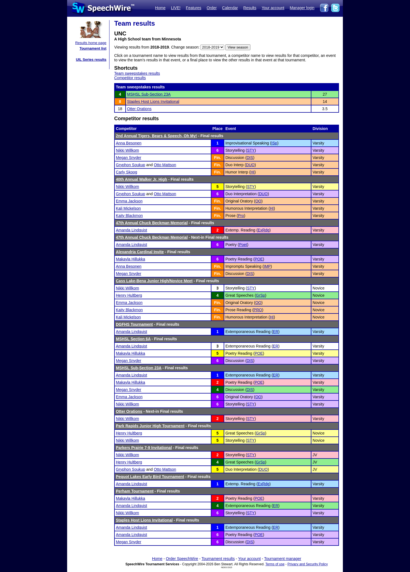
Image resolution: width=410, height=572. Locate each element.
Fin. (217, 157)
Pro (241, 215)
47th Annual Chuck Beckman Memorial (152, 223)
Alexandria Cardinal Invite (140, 252)
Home (160, 8)
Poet (243, 244)
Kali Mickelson (128, 208)
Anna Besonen (128, 143)
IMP (267, 266)
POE (259, 259)
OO (258, 201)
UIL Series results (91, 59)
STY (251, 150)
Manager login (302, 8)
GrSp (260, 295)
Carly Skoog (126, 172)
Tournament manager (282, 558)
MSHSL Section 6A (133, 339)
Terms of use (275, 564)
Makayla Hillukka (130, 259)
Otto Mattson (165, 165)
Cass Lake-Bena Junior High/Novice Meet (154, 281)
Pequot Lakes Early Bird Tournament (150, 476)
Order (212, 8)
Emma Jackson (129, 201)
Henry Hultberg (129, 295)
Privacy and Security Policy (307, 564)
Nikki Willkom (127, 150)
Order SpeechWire (182, 558)
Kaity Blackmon (129, 215)
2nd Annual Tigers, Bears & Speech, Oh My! (156, 136)
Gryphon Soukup (130, 165)
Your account (273, 8)
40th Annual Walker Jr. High (141, 179)
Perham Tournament (134, 491)
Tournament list (92, 48)
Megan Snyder (128, 157)
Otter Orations (139, 109)
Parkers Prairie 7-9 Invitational (144, 447)
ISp (274, 143)
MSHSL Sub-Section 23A (149, 94)
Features (193, 8)
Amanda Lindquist (131, 230)
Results (250, 8)
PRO (257, 310)
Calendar (230, 8)
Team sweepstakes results (137, 73)
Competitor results (130, 78)
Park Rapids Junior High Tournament (150, 426)
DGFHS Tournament (134, 324)
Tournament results (218, 558)
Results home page (90, 43)
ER (275, 331)
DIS (250, 157)
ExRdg (263, 230)
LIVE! (175, 8)
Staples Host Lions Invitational (153, 101)
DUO (250, 165)
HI (252, 172)
